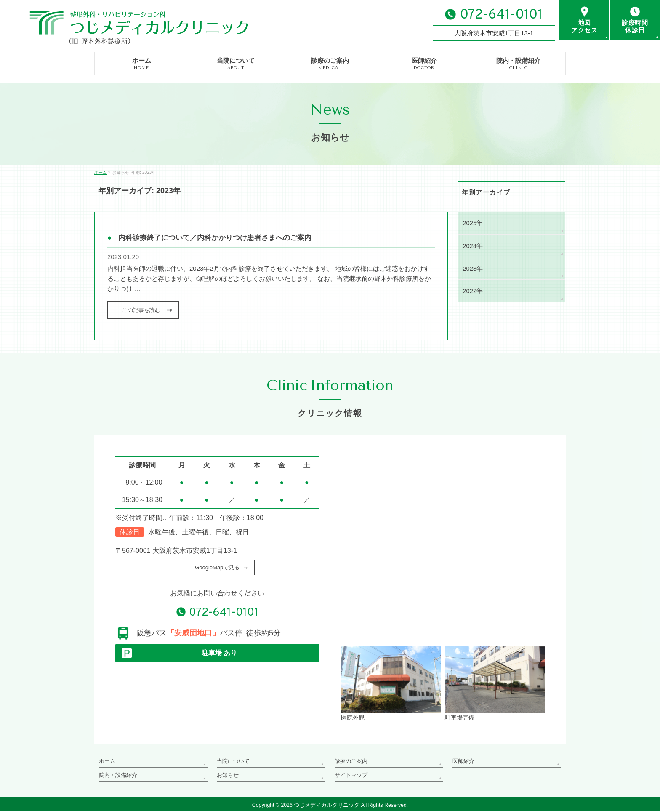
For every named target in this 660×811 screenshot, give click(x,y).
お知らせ (227, 772)
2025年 (472, 222)
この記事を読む (141, 310)
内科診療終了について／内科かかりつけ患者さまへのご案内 (214, 238)
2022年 (472, 289)
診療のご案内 (350, 760)
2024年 (472, 245)
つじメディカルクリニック (326, 802)
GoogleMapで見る (217, 567)
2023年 (472, 267)
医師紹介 (462, 760)
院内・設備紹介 (116, 772)
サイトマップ (350, 772)
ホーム (106, 760)
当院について (232, 760)
